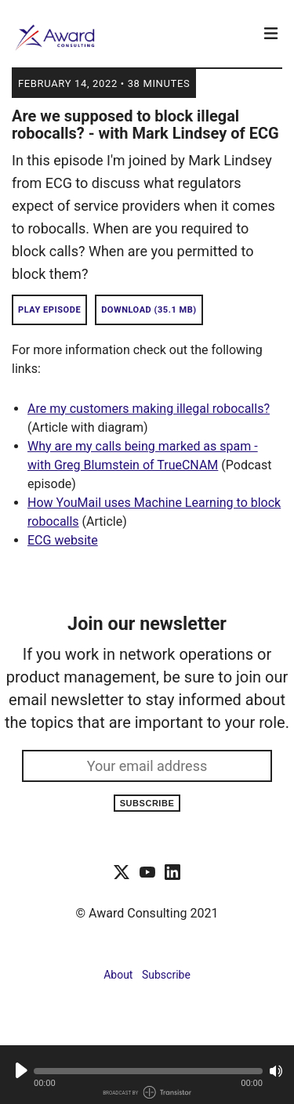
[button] (148, 1071)
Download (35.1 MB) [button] (149, 310)
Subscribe (147, 803)
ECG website (62, 540)
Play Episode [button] (49, 310)
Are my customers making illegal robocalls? (148, 408)
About (117, 974)
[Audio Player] (147, 1074)
